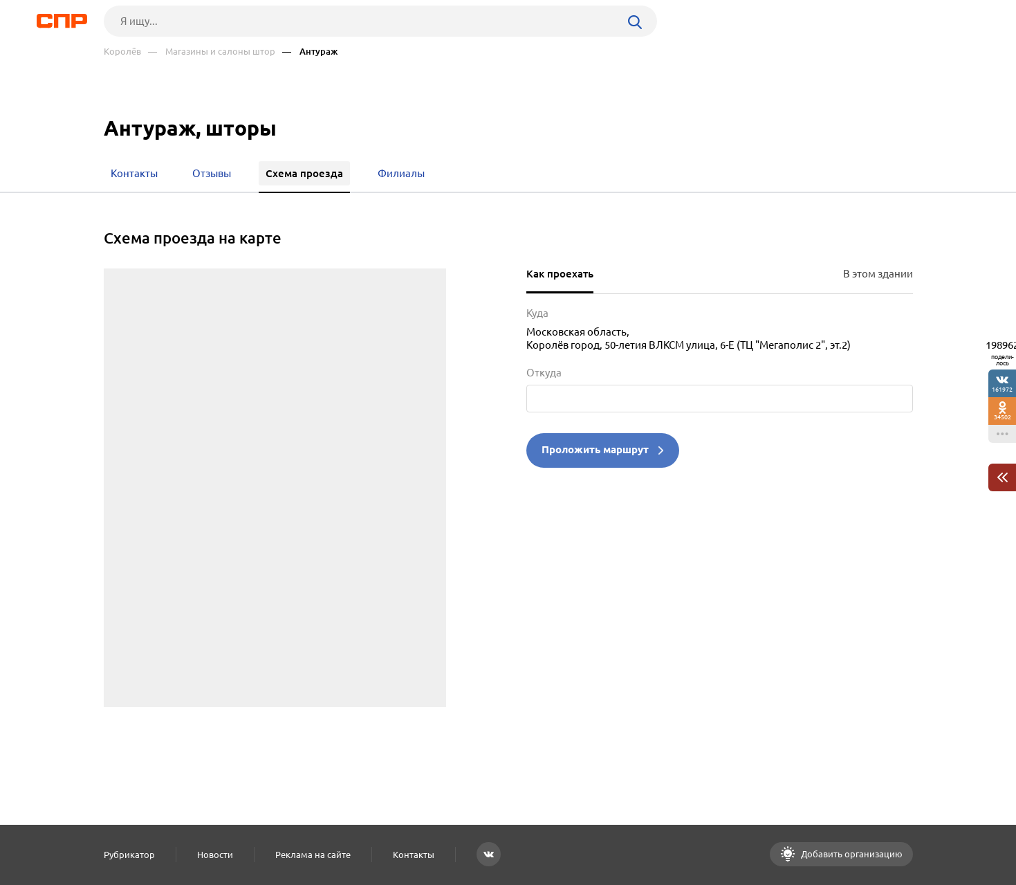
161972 (1002, 389)
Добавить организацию (851, 853)
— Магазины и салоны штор (211, 51)
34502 (1002, 417)
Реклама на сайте (313, 854)
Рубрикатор (129, 854)
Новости (215, 854)
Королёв (122, 51)
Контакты (413, 854)
